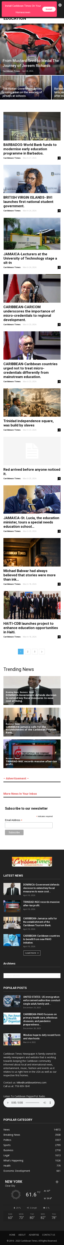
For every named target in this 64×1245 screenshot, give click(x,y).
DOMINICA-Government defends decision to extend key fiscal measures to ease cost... (41, 888)
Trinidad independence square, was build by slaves (28, 423)
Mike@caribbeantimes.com (31, 1082)
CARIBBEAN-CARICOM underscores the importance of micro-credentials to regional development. (29, 313)
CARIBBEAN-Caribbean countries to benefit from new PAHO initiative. (41, 939)
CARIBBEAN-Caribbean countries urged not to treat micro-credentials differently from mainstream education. (30, 370)
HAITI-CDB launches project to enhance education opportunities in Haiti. (30, 627)
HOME (12, 1234)
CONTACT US (48, 1234)
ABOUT (22, 1234)
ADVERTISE (34, 1234)
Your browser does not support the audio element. (29, 1102)
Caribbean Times (11, 71)
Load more (32, 952)
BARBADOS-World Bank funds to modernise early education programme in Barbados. (30, 149)
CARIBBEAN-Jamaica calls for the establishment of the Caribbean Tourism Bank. (40, 922)
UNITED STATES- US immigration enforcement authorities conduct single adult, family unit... (41, 1000)
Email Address (13, 820)
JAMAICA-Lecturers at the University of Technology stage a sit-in (30, 258)
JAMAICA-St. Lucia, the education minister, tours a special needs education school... (31, 522)
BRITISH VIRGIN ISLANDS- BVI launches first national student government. (28, 201)
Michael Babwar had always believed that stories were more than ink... (29, 575)
